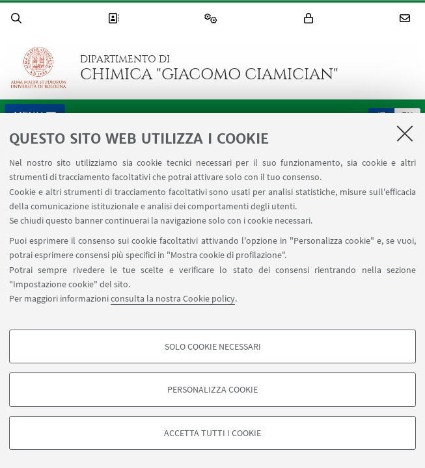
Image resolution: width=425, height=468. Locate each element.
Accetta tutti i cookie (212, 433)
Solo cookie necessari (213, 346)
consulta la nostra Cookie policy (173, 298)
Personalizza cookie (212, 389)
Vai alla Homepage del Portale (38, 67)
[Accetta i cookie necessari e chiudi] (404, 133)
